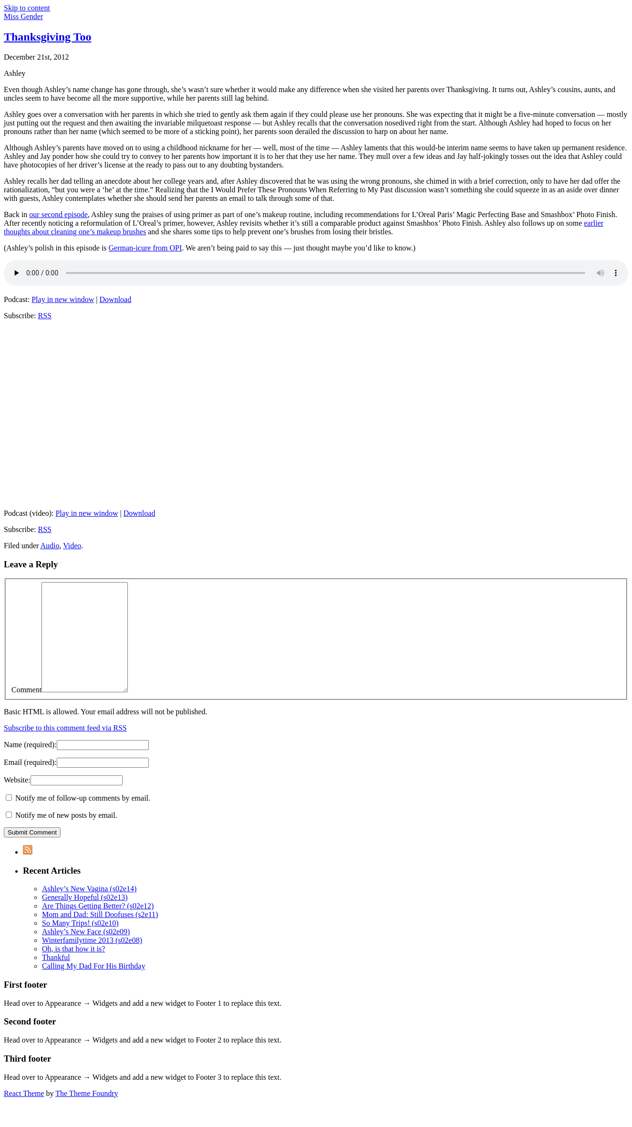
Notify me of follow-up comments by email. (82, 819)
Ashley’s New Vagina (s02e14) (89, 910)
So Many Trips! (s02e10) (80, 944)
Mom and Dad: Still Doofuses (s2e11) (100, 936)
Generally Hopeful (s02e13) (85, 919)
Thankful (56, 979)
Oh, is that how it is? (73, 970)
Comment (26, 711)
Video (72, 546)
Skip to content (27, 8)
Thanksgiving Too (47, 37)
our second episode (58, 214)
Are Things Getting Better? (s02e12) (98, 927)
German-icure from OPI (145, 248)
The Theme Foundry (86, 1115)
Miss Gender (23, 16)
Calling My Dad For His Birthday (93, 987)
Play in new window (62, 299)
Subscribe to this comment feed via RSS (65, 749)
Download (116, 299)
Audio (49, 546)
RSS (45, 316)
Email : (30, 784)
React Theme (24, 1115)
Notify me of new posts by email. (66, 837)
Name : (30, 766)
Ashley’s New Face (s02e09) (86, 953)
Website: (17, 801)
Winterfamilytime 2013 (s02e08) (92, 962)
